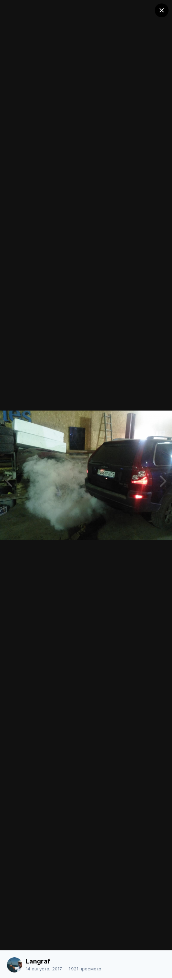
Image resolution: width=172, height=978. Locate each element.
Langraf (38, 961)
